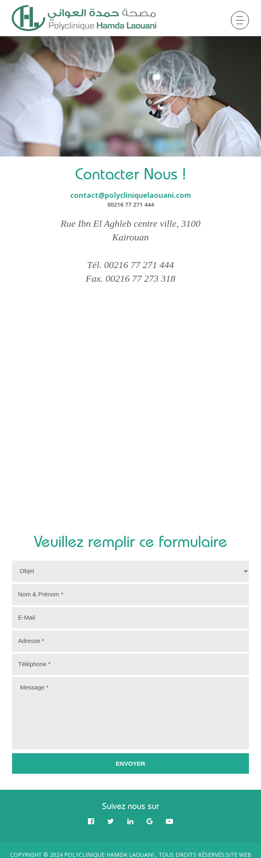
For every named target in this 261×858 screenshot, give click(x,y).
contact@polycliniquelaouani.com (130, 195)
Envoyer (130, 763)
